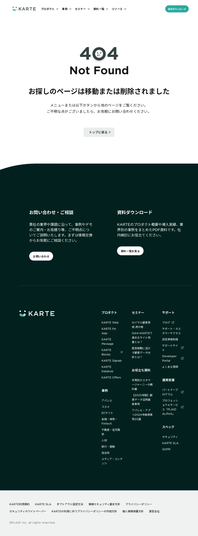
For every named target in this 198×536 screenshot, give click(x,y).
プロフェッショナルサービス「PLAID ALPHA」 (172, 407)
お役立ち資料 (141, 370)
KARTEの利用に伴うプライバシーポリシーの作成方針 (84, 511)
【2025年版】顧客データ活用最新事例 (142, 399)
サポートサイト (172, 348)
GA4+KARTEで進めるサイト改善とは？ (142, 337)
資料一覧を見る (130, 251)
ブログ (168, 322)
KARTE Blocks (112, 352)
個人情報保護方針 (133, 511)
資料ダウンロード (177, 9)
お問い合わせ (41, 256)
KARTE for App (109, 331)
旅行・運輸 (108, 446)
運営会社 (154, 511)
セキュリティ (170, 437)
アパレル (107, 400)
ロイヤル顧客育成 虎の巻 (141, 325)
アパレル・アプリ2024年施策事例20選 (142, 414)
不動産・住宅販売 (111, 432)
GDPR (166, 449)
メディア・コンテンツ (112, 461)
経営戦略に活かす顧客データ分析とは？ (141, 352)
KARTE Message (107, 341)
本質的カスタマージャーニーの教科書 (142, 384)
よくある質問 (170, 366)
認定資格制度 (170, 339)
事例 (105, 390)
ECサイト (107, 413)
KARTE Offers (111, 377)
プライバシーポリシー (138, 504)
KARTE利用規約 (19, 504)
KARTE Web (110, 322)
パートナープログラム (172, 392)
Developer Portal (172, 358)
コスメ (106, 406)
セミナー (138, 312)
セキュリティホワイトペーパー (27, 511)
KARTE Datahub (107, 369)
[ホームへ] (24, 9)
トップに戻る (98, 132)
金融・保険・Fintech (109, 421)
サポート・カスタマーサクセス (171, 331)
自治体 (106, 452)
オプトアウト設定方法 (70, 504)
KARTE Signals (112, 360)
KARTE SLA (170, 443)
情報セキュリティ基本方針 (104, 504)
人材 (104, 440)
